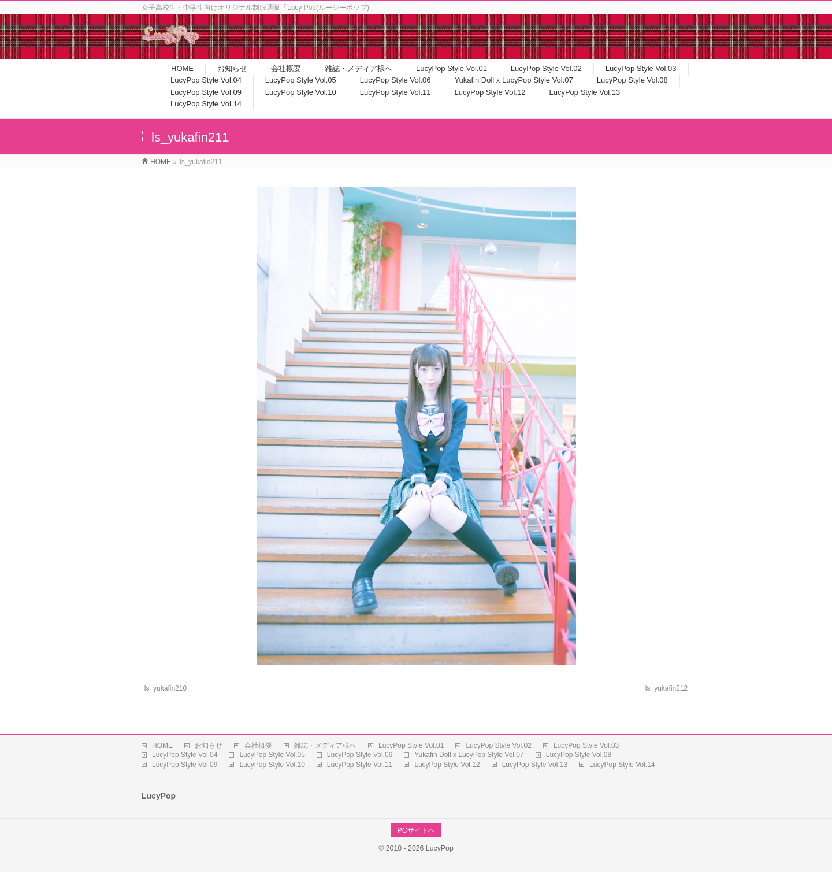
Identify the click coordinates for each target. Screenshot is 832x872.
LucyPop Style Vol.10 (271, 764)
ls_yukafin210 (165, 688)
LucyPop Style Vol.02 (498, 745)
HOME (162, 745)
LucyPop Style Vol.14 (622, 764)
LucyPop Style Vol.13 (534, 764)
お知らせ (208, 745)
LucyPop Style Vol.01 (411, 745)
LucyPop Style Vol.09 (184, 764)
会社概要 (258, 745)
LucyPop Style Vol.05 (271, 755)
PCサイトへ (415, 830)
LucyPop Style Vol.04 (184, 755)
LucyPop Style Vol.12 (447, 764)
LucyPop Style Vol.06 (359, 755)
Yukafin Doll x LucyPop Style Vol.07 (468, 755)
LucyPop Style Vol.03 (586, 745)
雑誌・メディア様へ (325, 745)
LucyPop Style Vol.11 (359, 764)
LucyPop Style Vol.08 (578, 755)
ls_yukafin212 (666, 688)
